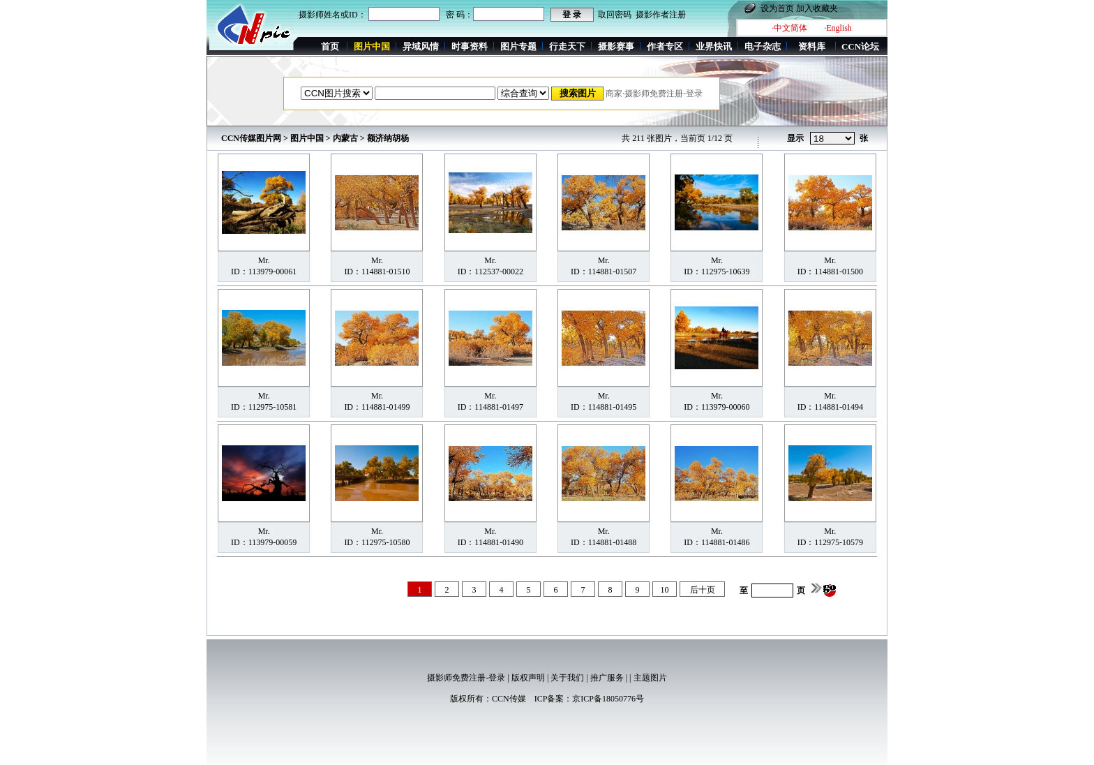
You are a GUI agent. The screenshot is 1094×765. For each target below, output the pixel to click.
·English (838, 28)
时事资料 (469, 46)
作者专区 (665, 46)
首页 (330, 46)
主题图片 (650, 678)
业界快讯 (714, 46)
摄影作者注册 (661, 15)
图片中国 (307, 138)
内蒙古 (345, 138)
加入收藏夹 (817, 8)
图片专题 (518, 46)
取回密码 (614, 15)
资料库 (811, 46)
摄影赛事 (616, 46)
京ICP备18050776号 (608, 699)
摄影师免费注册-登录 (466, 678)
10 (665, 590)
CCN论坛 (860, 46)
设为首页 (777, 8)
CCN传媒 (509, 699)
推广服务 (607, 678)
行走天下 (567, 46)
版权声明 (528, 678)
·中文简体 (789, 28)
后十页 (702, 590)
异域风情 (421, 46)
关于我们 (567, 678)
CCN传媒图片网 (251, 138)
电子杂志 (762, 46)
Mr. (264, 260)
